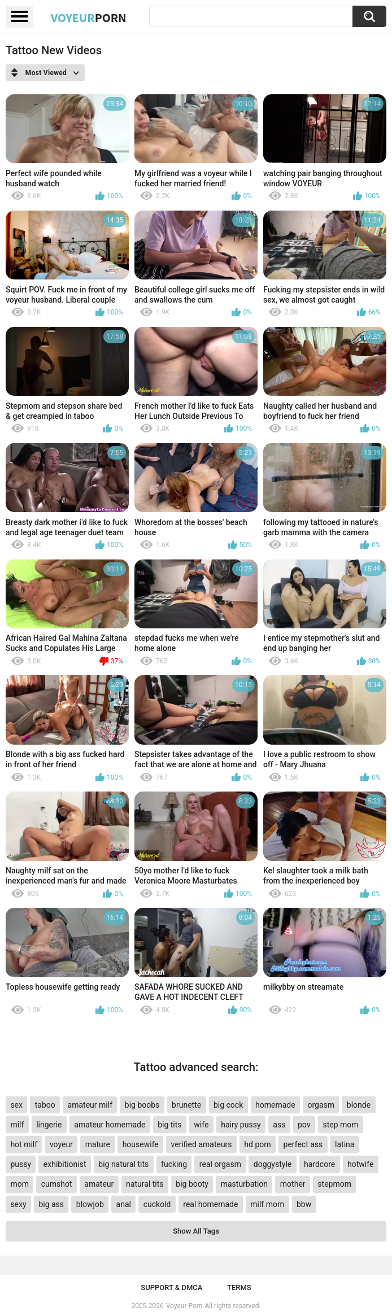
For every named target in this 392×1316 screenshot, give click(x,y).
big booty (192, 1183)
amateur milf (90, 1104)
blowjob (90, 1204)
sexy (18, 1204)
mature (97, 1144)
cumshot (56, 1183)
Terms (239, 1287)
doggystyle (272, 1164)
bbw (304, 1204)
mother (293, 1183)
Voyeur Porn (184, 1306)
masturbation (244, 1183)
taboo (45, 1104)
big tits (169, 1124)
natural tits (144, 1183)
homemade (275, 1104)
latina (344, 1144)
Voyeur (89, 17)
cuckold (157, 1204)
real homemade (210, 1204)
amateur (99, 1183)
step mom (340, 1124)
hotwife (360, 1164)
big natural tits (123, 1164)
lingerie (49, 1124)
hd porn (257, 1144)
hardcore (319, 1164)
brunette (186, 1104)
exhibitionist (64, 1164)
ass (279, 1124)
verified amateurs (201, 1144)
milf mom (267, 1204)
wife (201, 1124)
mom (19, 1183)
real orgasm (220, 1164)
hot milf (23, 1144)
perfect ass (303, 1144)
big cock (228, 1104)
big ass (51, 1204)
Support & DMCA (171, 1287)
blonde (359, 1104)
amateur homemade (109, 1124)
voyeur (61, 1144)
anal (123, 1204)
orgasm (320, 1104)
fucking (174, 1164)
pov (304, 1124)
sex (16, 1104)
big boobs (142, 1104)
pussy (20, 1164)
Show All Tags (196, 1231)
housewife (141, 1144)
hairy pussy (240, 1124)
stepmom (334, 1183)
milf (17, 1124)
